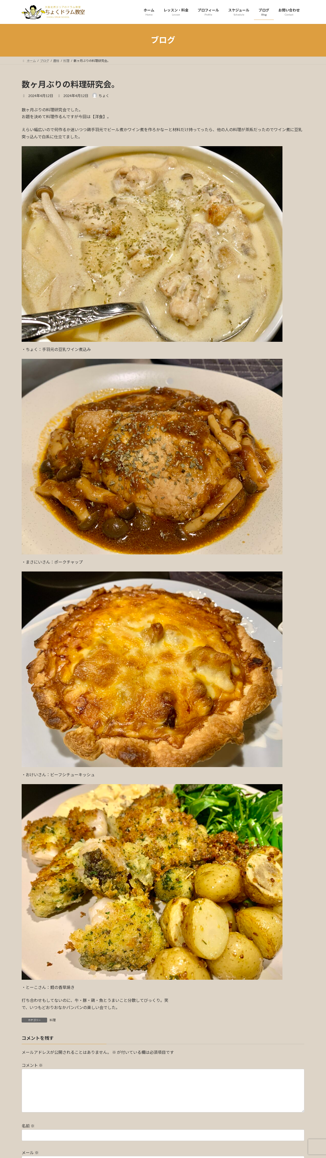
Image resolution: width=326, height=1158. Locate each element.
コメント (32, 1065)
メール (30, 1152)
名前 (28, 1125)
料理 (53, 1020)
